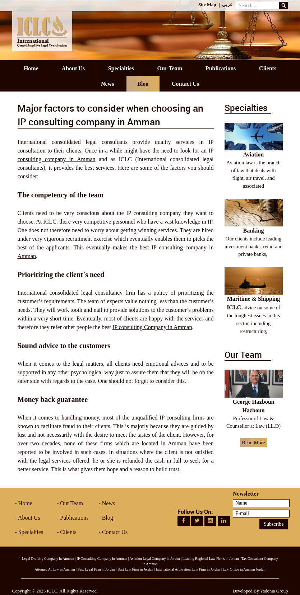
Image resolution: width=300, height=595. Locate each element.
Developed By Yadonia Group (260, 591)
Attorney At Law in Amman (54, 569)
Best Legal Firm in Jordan (96, 569)
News (108, 503)
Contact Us (115, 532)
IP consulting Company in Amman (152, 327)
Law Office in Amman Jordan (244, 569)
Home (25, 503)
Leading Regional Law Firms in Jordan (211, 559)
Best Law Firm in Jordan (135, 569)
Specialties (30, 532)
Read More (253, 442)
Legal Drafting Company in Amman (48, 559)
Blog (107, 518)
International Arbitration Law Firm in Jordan (188, 569)
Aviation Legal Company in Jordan (155, 559)
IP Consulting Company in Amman (102, 559)
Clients (68, 532)
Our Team (71, 503)
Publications (74, 518)
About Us (29, 518)
